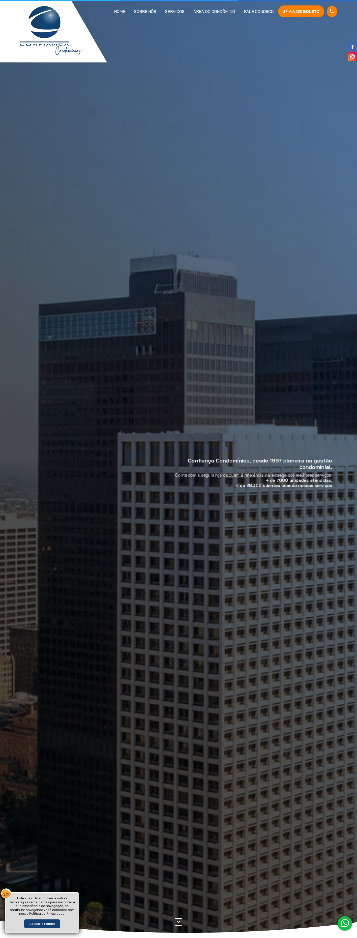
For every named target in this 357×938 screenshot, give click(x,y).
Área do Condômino (214, 11)
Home (119, 11)
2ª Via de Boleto (301, 11)
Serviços (174, 11)
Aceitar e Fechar (42, 924)
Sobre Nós (145, 11)
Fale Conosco (259, 11)
